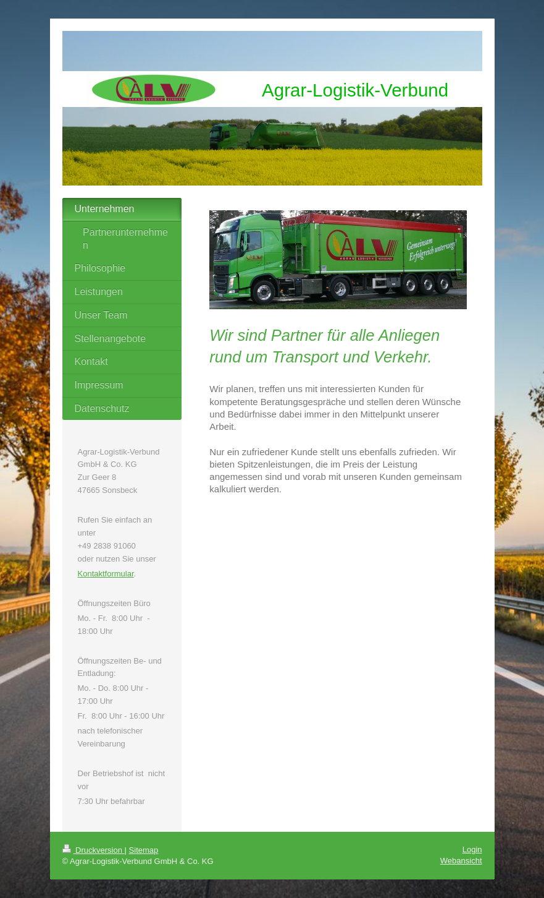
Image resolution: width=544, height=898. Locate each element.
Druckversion (93, 850)
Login (472, 849)
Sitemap (144, 850)
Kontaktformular (106, 573)
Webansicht (461, 860)
